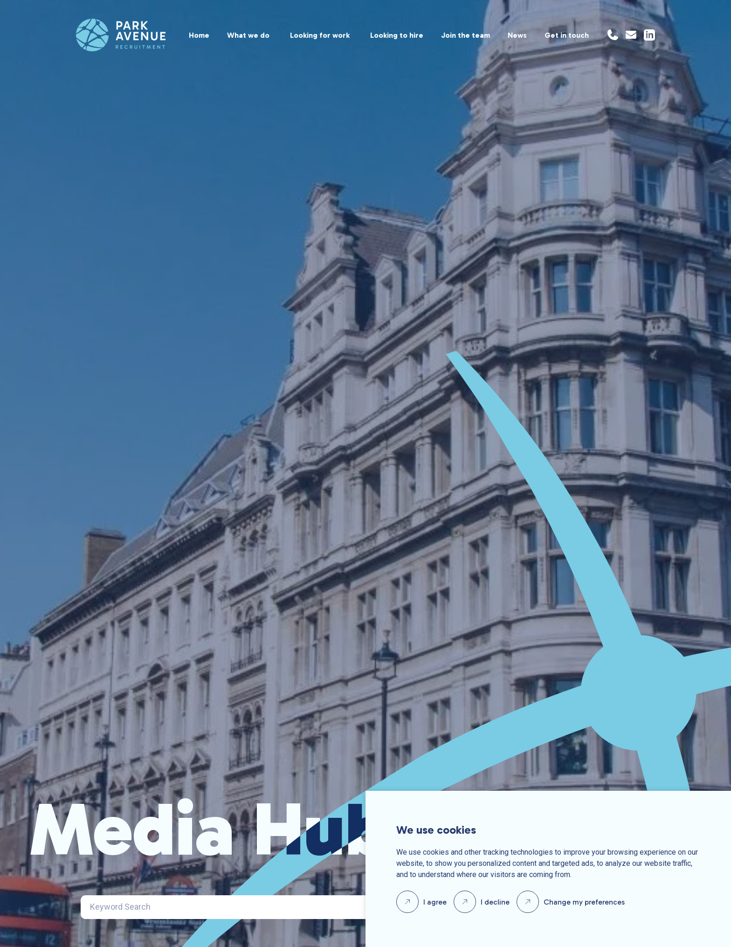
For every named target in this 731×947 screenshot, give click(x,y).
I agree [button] (435, 902)
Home (199, 35)
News (517, 35)
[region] (377, 35)
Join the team (465, 35)
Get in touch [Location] (567, 35)
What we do (248, 35)
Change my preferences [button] (584, 902)
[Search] (261, 907)
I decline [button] (495, 902)
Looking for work (320, 35)
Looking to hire (396, 35)
